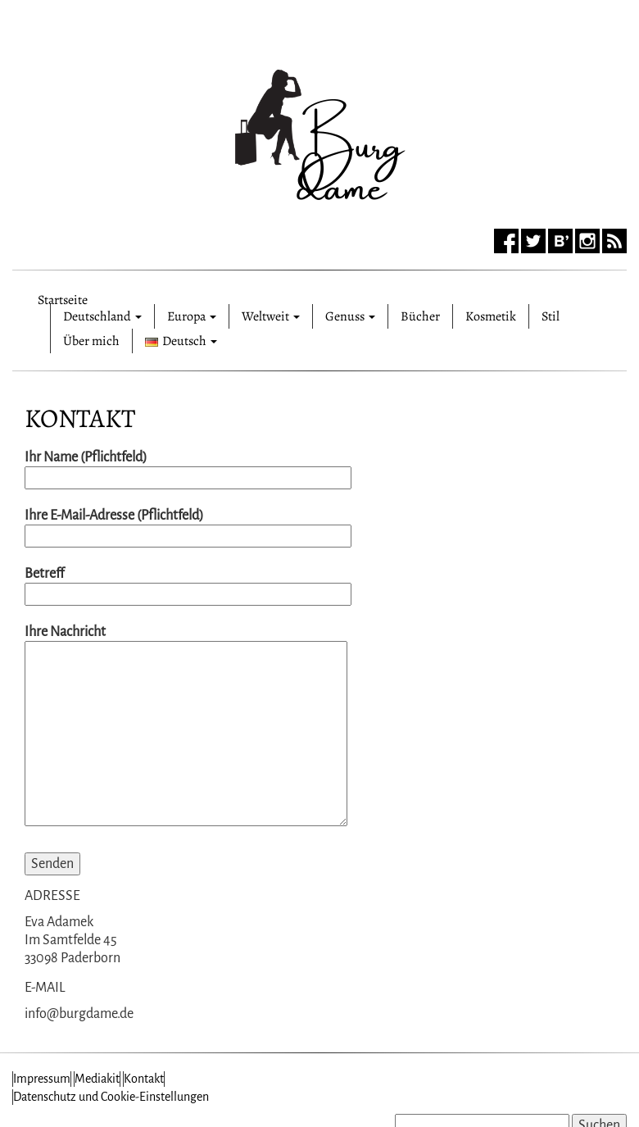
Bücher (420, 316)
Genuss (350, 316)
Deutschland (102, 316)
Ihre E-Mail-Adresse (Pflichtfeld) (188, 525)
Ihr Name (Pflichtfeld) (188, 467)
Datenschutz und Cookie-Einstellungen (111, 1096)
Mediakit (97, 1078)
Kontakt (80, 418)
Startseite (63, 297)
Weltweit (271, 316)
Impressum (41, 1078)
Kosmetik (490, 316)
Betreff (188, 584)
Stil (551, 316)
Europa (191, 316)
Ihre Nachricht (186, 727)
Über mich (91, 341)
